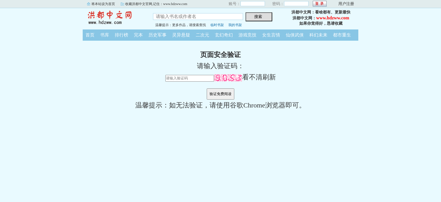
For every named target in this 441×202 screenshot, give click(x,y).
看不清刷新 (245, 77)
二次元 (202, 35)
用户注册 (346, 4)
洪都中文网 (114, 18)
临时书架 (217, 25)
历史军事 (157, 35)
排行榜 (121, 35)
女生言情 (271, 35)
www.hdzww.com (332, 17)
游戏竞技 (247, 35)
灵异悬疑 (181, 35)
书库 (104, 35)
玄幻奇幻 (224, 35)
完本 (138, 35)
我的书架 (235, 25)
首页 (90, 35)
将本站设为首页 (103, 4)
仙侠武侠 (295, 35)
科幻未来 (318, 35)
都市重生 (342, 35)
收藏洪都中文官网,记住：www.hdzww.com (156, 4)
